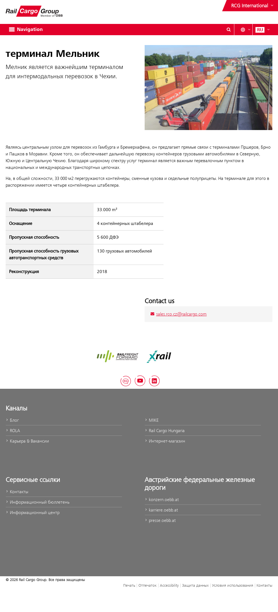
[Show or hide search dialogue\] (228, 29)
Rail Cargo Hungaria (165, 430)
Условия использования (232, 585)
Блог (12, 420)
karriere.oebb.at (161, 510)
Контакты (17, 491)
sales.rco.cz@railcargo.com (178, 314)
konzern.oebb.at (162, 499)
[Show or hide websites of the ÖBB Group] (253, 5)
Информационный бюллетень (37, 502)
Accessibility (169, 585)
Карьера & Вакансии (27, 441)
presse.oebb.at (160, 520)
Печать (129, 585)
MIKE (151, 420)
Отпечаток (147, 585)
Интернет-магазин (165, 441)
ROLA (13, 430)
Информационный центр (32, 512)
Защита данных (195, 585)
